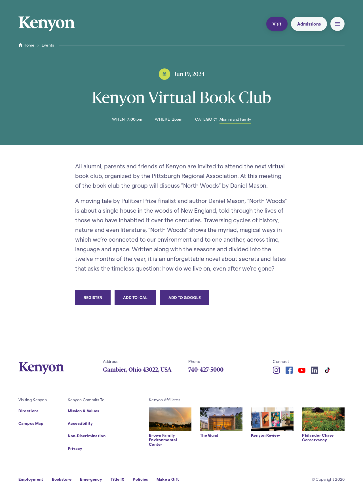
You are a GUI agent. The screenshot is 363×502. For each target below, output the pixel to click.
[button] (337, 24)
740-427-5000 (205, 369)
